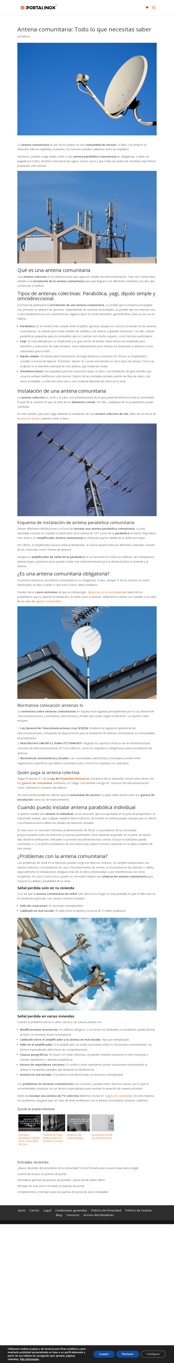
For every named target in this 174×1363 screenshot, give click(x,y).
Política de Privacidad (106, 1210)
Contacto (72, 1215)
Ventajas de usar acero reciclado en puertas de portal (50, 1186)
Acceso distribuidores (99, 1215)
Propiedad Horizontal (74, 778)
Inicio (21, 1210)
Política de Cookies (138, 1210)
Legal (47, 1210)
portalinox (23, 36)
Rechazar (127, 1354)
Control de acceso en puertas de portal (41, 1174)
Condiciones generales (71, 1210)
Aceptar (104, 1354)
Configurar (153, 1354)
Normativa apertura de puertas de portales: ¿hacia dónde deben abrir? (61, 1180)
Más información (29, 1359)
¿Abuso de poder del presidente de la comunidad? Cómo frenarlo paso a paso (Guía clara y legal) (77, 1168)
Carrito (34, 1210)
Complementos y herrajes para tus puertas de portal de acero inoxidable (62, 1192)
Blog (59, 1215)
